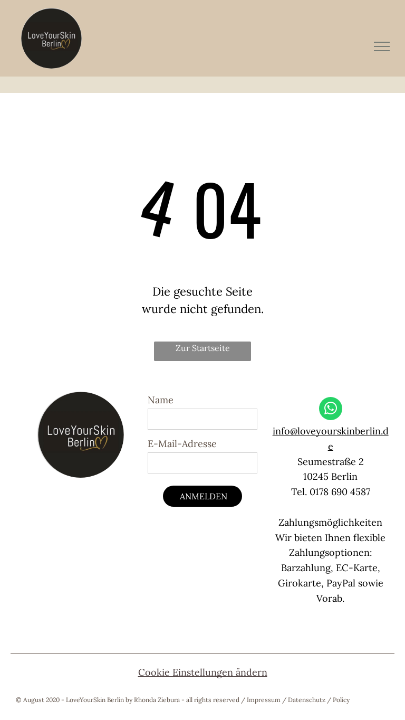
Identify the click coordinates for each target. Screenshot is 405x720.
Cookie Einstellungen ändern (202, 672)
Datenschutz (306, 700)
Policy (341, 700)
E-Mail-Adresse (182, 444)
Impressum (264, 700)
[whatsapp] (330, 410)
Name (160, 400)
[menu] (382, 46)
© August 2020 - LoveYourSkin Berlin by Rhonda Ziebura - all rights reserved (127, 700)
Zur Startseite (203, 348)
